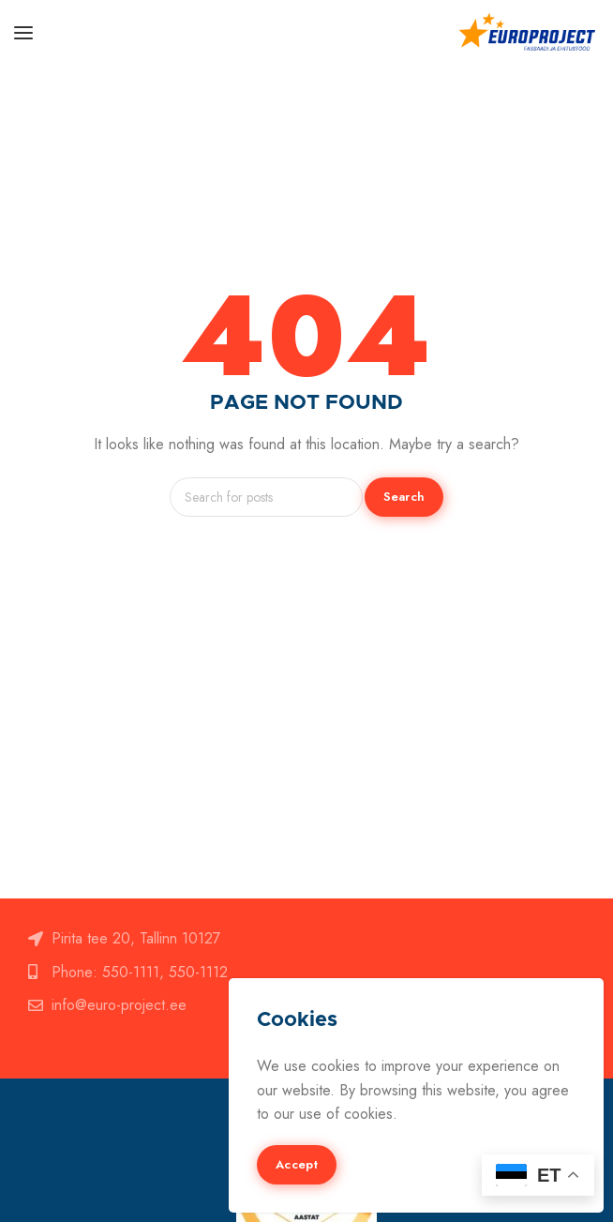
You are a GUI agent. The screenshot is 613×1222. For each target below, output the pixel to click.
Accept (297, 1164)
